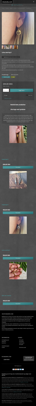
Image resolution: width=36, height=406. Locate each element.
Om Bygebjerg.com (5, 340)
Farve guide (21, 341)
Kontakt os (4, 343)
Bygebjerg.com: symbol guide (6, 387)
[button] (29, 95)
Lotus (13, 77)
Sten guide (21, 340)
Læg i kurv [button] (21, 90)
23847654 (7, 359)
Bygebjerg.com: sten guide (24, 382)
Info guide (21, 344)
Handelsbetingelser (5, 346)
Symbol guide (21, 343)
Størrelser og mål (7, 98)
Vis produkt (18, 167)
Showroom (4, 341)
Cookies (3, 347)
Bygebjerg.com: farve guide (18, 391)
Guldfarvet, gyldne (7, 77)
